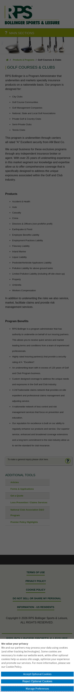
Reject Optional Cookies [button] (37, 681)
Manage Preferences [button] (37, 689)
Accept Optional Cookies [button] (37, 674)
